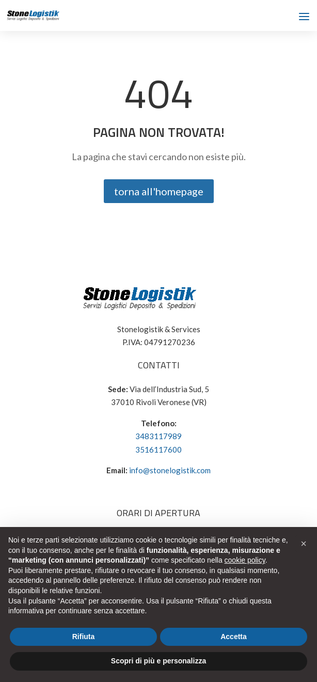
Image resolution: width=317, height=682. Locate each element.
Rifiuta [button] (83, 636)
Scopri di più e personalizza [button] (158, 661)
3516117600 (158, 449)
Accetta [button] (233, 636)
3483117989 (158, 436)
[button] (303, 543)
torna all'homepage (158, 191)
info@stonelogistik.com (170, 470)
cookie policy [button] (245, 560)
